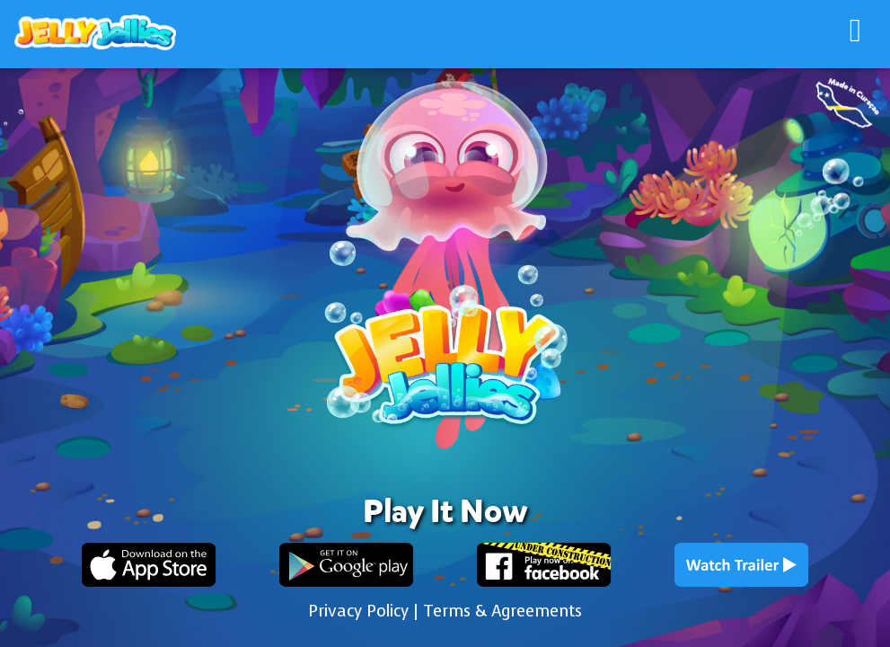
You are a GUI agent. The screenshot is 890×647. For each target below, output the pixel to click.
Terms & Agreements (502, 611)
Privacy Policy (358, 611)
